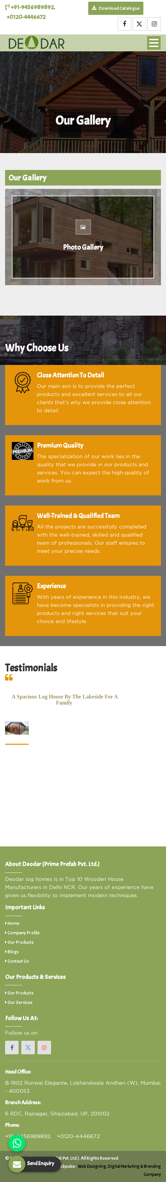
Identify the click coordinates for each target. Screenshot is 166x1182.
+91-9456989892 (29, 7)
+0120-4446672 (26, 17)
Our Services (18, 1002)
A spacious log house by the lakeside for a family (65, 700)
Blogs (12, 952)
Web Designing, (92, 1166)
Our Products (19, 942)
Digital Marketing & (125, 1166)
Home (12, 923)
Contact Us (17, 961)
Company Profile (22, 933)
